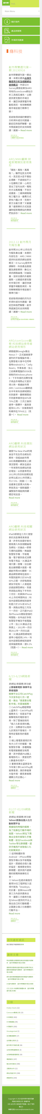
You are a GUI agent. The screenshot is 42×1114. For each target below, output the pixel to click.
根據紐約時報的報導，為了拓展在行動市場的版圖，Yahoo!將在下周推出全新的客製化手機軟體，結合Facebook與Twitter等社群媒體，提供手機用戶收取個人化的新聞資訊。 (20, 838)
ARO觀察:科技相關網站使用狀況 (20, 527)
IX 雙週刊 (13, 138)
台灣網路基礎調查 (13, 1054)
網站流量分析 (14, 221)
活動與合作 (10, 1068)
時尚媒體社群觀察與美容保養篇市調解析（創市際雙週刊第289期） (20, 961)
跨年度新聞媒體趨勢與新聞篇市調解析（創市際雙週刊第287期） (20, 978)
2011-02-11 (14, 918)
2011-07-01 (14, 785)
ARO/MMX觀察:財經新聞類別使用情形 (20, 162)
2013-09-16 (14, 135)
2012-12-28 (14, 317)
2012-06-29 (14, 419)
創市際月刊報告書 (16, 319)
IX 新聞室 (10, 1017)
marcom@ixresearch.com (24, 1109)
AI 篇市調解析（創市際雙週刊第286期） (20, 984)
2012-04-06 (14, 502)
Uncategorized (12, 1031)
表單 (22, 944)
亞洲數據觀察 (11, 1036)
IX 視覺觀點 (11, 1022)
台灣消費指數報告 (13, 1050)
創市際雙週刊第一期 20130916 (20, 68)
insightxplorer (15, 136)
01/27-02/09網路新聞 (20, 810)
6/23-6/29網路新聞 (19, 677)
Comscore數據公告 (13, 1012)
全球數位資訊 (11, 1040)
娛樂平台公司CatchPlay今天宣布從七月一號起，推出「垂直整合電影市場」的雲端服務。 (21, 698)
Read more (26, 130)
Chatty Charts (11, 1008)
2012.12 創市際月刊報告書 (20, 243)
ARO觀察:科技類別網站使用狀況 (20, 444)
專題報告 (10, 1059)
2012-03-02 (14, 652)
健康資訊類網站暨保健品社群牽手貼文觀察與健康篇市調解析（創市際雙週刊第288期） (20, 969)
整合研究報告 (20, 138)
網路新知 (31, 319)
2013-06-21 (14, 218)
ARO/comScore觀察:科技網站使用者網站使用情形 (20, 343)
